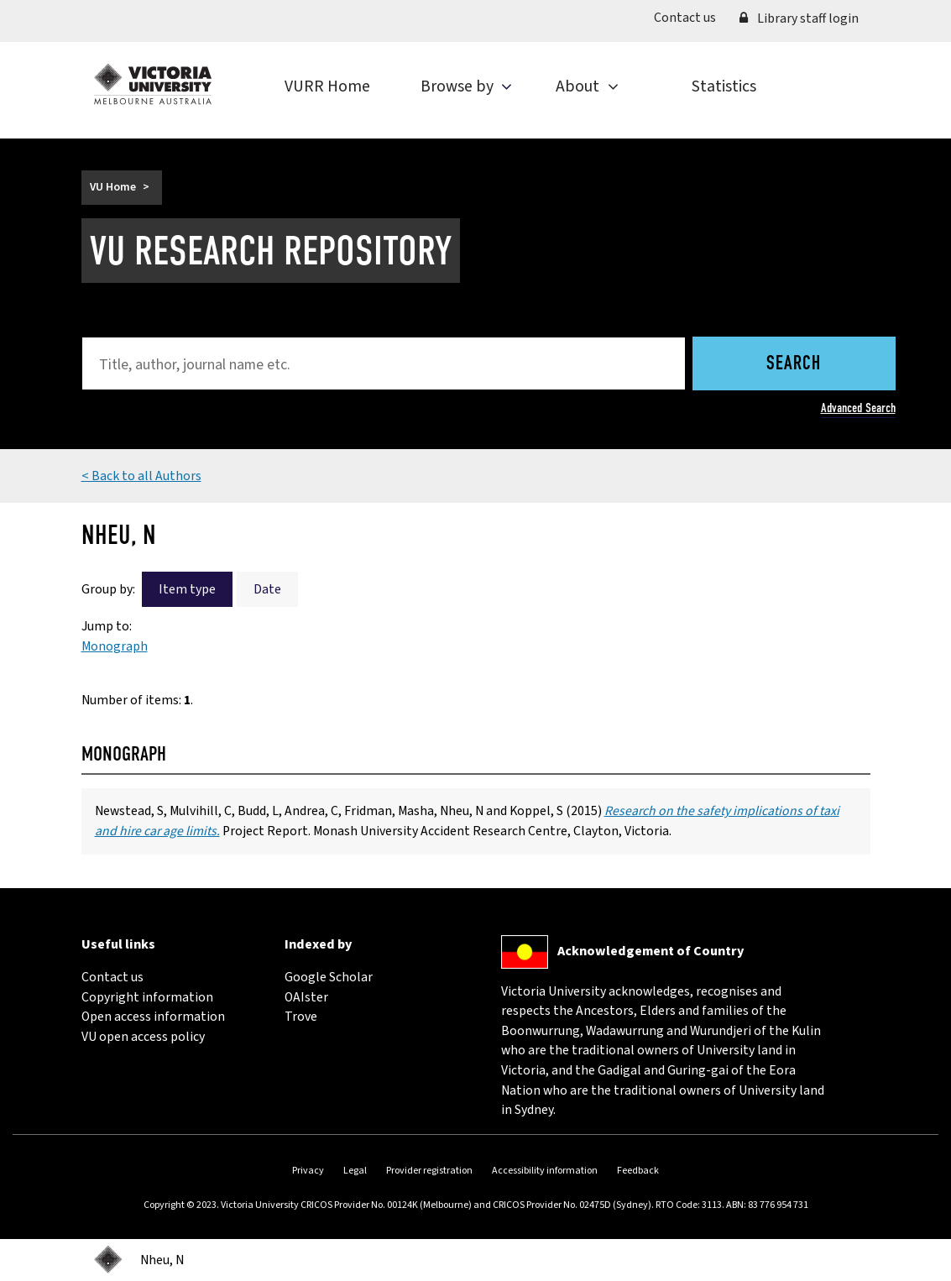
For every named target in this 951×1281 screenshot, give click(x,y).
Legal (355, 1170)
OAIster (306, 997)
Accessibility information (545, 1170)
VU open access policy (143, 1036)
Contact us (691, 17)
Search (793, 364)
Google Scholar (329, 977)
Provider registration (429, 1170)
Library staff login (799, 18)
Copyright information (147, 997)
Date (267, 589)
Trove (301, 1016)
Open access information (153, 1016)
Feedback (638, 1170)
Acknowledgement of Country (650, 951)
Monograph (114, 646)
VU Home (113, 187)
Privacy (308, 1170)
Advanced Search (858, 408)
